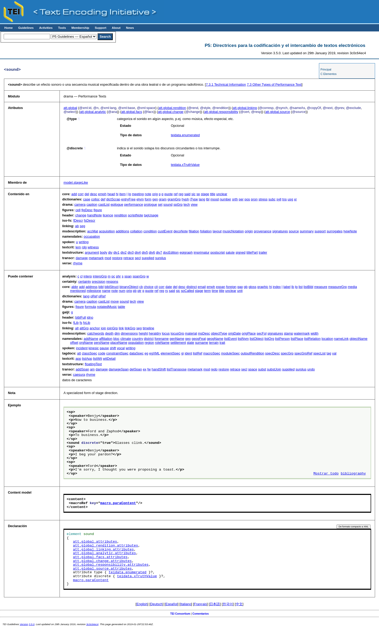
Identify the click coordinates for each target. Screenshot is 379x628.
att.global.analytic (93, 112)
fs (80, 323)
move (114, 301)
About (116, 27)
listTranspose (177, 369)
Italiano (185, 604)
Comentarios (201, 613)
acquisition (107, 231)
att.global (70, 108)
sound (168, 204)
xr (295, 199)
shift (113, 348)
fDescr (78, 220)
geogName (215, 339)
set (160, 204)
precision (98, 281)
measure (320, 287)
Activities (45, 27)
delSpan (136, 369)
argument (92, 252)
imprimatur (201, 252)
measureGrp (337, 287)
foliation (206, 231)
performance (133, 204)
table (121, 307)
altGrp (84, 328)
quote (168, 194)
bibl (101, 287)
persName (101, 343)
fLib (76, 323)
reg (181, 194)
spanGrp (138, 276)
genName (177, 339)
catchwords (95, 333)
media (352, 287)
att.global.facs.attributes (100, 557)
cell (78, 210)
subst (262, 369)
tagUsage (151, 215)
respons (112, 281)
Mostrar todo (326, 473)
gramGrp (174, 199)
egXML (154, 353)
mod (108, 258)
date (169, 287)
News (130, 27)
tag (329, 353)
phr (118, 276)
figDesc (87, 210)
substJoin (274, 369)
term (207, 291)
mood (214, 199)
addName (91, 339)
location (327, 339)
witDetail (109, 359)
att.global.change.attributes (102, 561)
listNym (243, 339)
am (92, 369)
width (314, 333)
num (122, 291)
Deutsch (156, 604)
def (103, 199)
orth (235, 199)
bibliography (353, 473)
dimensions (129, 333)
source (294, 231)
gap (240, 287)
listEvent (230, 339)
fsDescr (89, 220)
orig (155, 194)
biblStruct (112, 287)
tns (284, 199)
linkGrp (130, 328)
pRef (101, 296)
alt (77, 328)
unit (240, 291)
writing (84, 242)
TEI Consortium (180, 613)
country (137, 339)
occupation (92, 236)
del (87, 194)
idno (90, 317)
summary (307, 231)
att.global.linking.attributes (103, 549)
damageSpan (119, 369)
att (79, 353)
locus (166, 333)
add (74, 194)
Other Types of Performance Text (274, 84)
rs (166, 291)
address (92, 287)
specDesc (272, 353)
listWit (97, 359)
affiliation (105, 339)
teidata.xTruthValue (185, 165)
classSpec (89, 353)
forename (161, 339)
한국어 (228, 604)
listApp (87, 359)
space (252, 369)
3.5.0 (31, 624)
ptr (139, 291)
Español (172, 604)
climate (125, 339)
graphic (262, 287)
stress (263, 199)
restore (117, 258)
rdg (84, 247)
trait (222, 343)
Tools (62, 27)
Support (100, 27)
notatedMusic (107, 307)
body (103, 252)
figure (98, 210)
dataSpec (136, 353)
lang (202, 199)
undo (311, 369)
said (187, 194)
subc (271, 199)
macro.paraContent (118, 503)
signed (240, 252)
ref (176, 194)
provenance (262, 231)
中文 (239, 604)
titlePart (252, 252)
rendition (120, 215)
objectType (219, 333)
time (215, 291)
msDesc (204, 333)
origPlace (249, 333)
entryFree (128, 199)
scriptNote (135, 215)
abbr (74, 287)
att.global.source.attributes (102, 568)
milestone (94, 291)
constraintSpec (117, 353)
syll (278, 199)
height (143, 333)
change (80, 215)
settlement (178, 343)
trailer (263, 252)
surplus (160, 258)
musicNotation (233, 231)
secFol (262, 333)
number (225, 199)
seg (82, 226)
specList (319, 353)
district (149, 339)
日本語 (215, 604)
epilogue (116, 204)
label (286, 287)
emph (102, 194)
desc (93, 194)
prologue (150, 204)
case (86, 199)
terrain (213, 343)
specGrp (287, 353)
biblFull (80, 317)
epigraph (186, 252)
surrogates (334, 231)
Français (200, 604)
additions (122, 231)
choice (148, 287)
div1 (116, 252)
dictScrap (113, 199)
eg (146, 353)
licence (108, 215)
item (122, 194)
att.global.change (170, 112)
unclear (221, 194)
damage (82, 258)
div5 (145, 252)
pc (113, 276)
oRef (94, 296)
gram (163, 199)
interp (87, 276)
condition (150, 231)
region (149, 343)
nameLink (341, 339)
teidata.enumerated (185, 135)
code (101, 353)
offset (74, 343)
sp (198, 194)
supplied (148, 258)
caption (92, 204)
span (128, 276)
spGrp (178, 204)
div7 (159, 252)
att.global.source (277, 112)
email (202, 287)
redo (214, 369)
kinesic (94, 348)
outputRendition (252, 353)
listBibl (308, 287)
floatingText (93, 364)
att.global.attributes (95, 541)
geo (188, 339)
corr (81, 194)
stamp (288, 333)
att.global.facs (131, 112)
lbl (208, 199)
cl (81, 276)
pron (254, 199)
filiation (194, 231)
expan (220, 287)
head (111, 194)
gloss (252, 287)
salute (230, 252)
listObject (257, 339)
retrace (129, 258)
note (148, 194)
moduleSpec (230, 353)
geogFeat (199, 339)
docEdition (171, 252)
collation (136, 231)
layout (217, 231)
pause (104, 348)
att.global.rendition (172, 108)
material (191, 333)
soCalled (187, 291)
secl (138, 258)
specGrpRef (303, 353)
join (103, 328)
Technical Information (226, 84)
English (141, 604)
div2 (123, 252)
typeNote (350, 231)
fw (149, 369)
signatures (280, 231)
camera (80, 204)
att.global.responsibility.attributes (110, 565)
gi (182, 353)
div (110, 252)
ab (77, 226)
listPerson (282, 339)
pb (134, 291)
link (121, 328)
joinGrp (112, 328)
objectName (358, 339)
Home (8, 27)
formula (90, 307)
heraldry (155, 333)
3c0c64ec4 (92, 624)
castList (104, 204)
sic (193, 194)
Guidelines (26, 27)
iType (194, 199)
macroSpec (211, 353)
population (136, 343)
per (241, 199)
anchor (95, 328)
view (194, 204)
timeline (148, 328)
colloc (95, 199)
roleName (162, 343)
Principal (326, 69)
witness (93, 247)
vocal (121, 348)
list (300, 287)
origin (249, 231)
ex (145, 369)
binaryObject (129, 287)
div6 (152, 252)
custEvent (165, 231)
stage (205, 194)
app (78, 359)
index (277, 287)
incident (82, 348)
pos (247, 199)
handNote (94, 215)
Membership (80, 27)
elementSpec (170, 353)
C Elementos (329, 73)
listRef (197, 353)
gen (155, 199)
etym (140, 199)
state (190, 343)
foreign (231, 287)
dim (117, 333)
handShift (159, 369)
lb (292, 287)
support (320, 231)
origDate (234, 333)
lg (129, 194)
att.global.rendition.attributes (105, 545)
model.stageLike (75, 182)
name (106, 291)
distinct (191, 287)
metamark (96, 258)
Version (24, 624)
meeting (138, 194)
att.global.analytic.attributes (104, 553)
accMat (92, 231)
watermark (302, 333)
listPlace (297, 339)
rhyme (77, 263)
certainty (84, 281)
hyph (185, 199)
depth (109, 333)
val (334, 353)
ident (188, 353)
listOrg (269, 339)
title (212, 194)
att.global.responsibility (221, 112)
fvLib (86, 323)
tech (187, 204)
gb (246, 287)
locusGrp (177, 333)
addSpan (82, 369)
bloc (116, 339)
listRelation (312, 339)
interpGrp (100, 276)
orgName (86, 343)
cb (141, 287)
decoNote (180, 231)
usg (290, 199)
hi (117, 194)
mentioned (78, 291)
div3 (130, 252)
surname (201, 343)
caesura (79, 374)
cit (156, 287)
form (148, 199)
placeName (118, 343)
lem (78, 247)
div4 (138, 252)
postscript (217, 252)
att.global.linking (245, 108)
